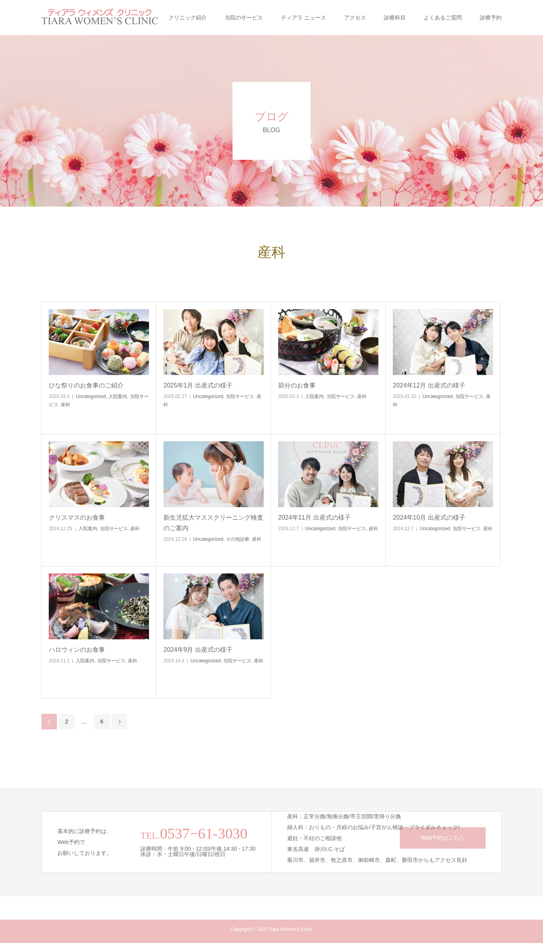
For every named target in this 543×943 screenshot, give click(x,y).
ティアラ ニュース (303, 17)
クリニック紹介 (188, 17)
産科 (65, 404)
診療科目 (395, 17)
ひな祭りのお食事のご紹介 (86, 385)
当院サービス (240, 396)
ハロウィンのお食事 (77, 649)
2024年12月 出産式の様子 (429, 385)
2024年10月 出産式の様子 (429, 517)
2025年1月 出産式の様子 (197, 385)
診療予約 (491, 17)
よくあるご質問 (443, 17)
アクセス (355, 17)
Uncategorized (91, 396)
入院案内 (117, 396)
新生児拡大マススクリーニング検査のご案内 (213, 522)
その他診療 (237, 539)
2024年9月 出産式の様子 (197, 649)
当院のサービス (244, 17)
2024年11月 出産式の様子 (314, 517)
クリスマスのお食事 (77, 517)
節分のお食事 (297, 385)
